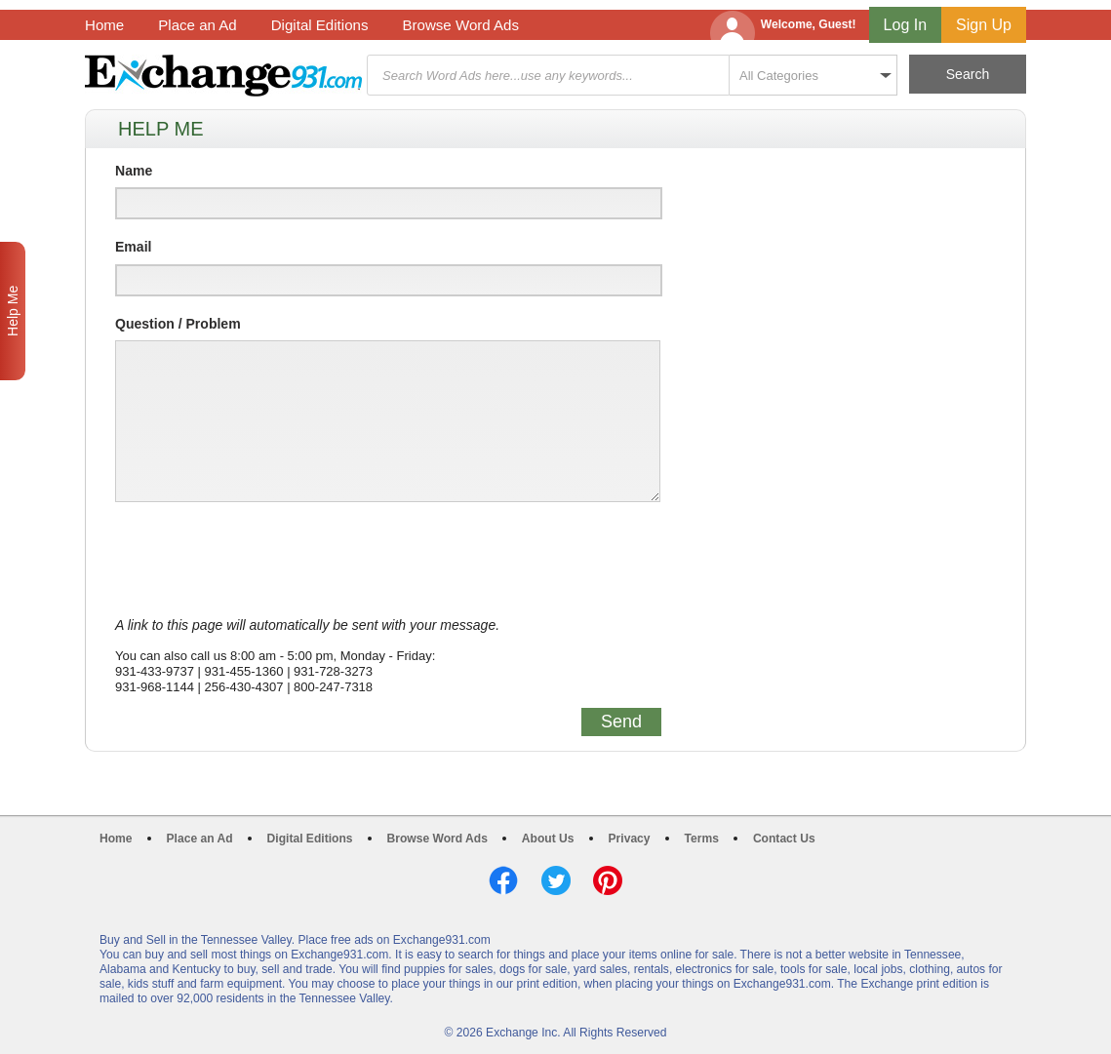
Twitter (556, 880)
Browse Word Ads (460, 25)
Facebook (503, 880)
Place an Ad (197, 25)
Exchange (223, 76)
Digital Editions (320, 25)
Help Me (12, 311)
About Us (548, 838)
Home (104, 25)
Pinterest (607, 880)
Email (133, 246)
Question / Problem (178, 324)
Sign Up (984, 25)
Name (133, 170)
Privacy (630, 838)
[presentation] (263, 560)
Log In (905, 25)
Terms (702, 838)
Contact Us (784, 838)
